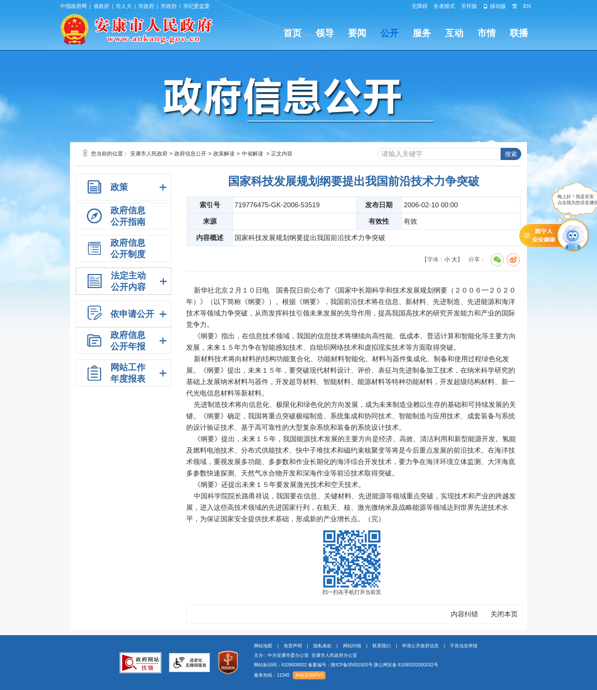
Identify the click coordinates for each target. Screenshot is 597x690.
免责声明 (293, 645)
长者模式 (444, 6)
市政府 (146, 6)
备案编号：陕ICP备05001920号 (340, 665)
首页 (292, 33)
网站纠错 (352, 645)
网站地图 (263, 645)
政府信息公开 (190, 153)
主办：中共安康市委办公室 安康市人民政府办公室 (305, 655)
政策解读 (224, 153)
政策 (119, 187)
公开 (389, 33)
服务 (422, 33)
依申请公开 (132, 314)
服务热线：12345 (271, 675)
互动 (454, 33)
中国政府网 (73, 6)
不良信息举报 (463, 645)
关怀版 (469, 6)
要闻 (357, 33)
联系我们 (381, 645)
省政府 (101, 6)
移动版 (494, 6)
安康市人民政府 (149, 153)
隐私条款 (322, 645)
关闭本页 (504, 614)
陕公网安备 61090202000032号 (406, 665)
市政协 (169, 6)
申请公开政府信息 (420, 645)
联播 (519, 33)
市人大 (124, 6)
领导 (325, 33)
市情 (486, 33)
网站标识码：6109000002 (346, 665)
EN (527, 6)
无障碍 (420, 6)
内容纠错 (464, 614)
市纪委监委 (196, 6)
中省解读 (252, 153)
